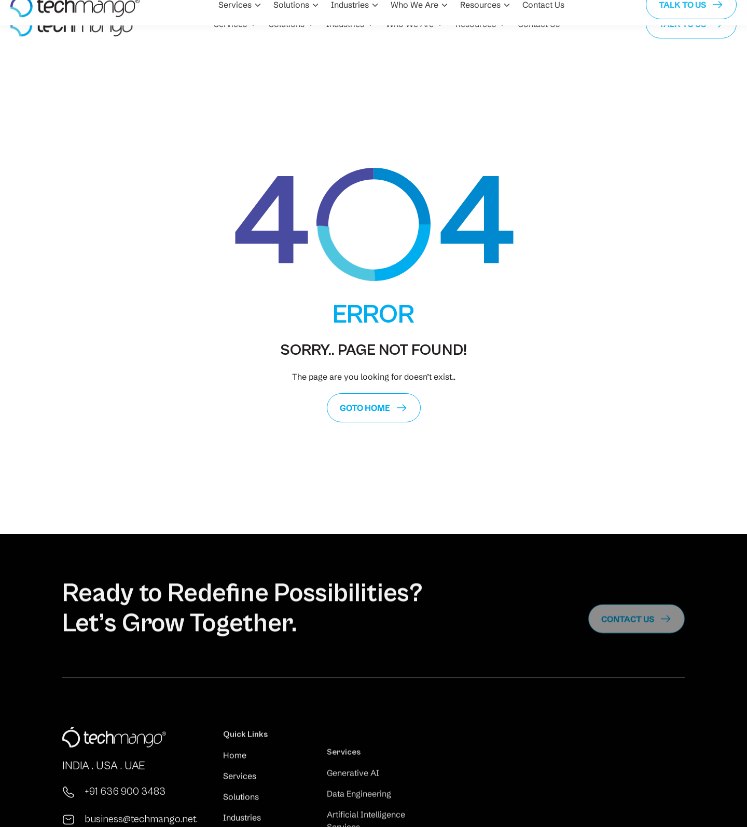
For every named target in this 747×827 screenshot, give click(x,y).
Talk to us (682, 24)
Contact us (627, 634)
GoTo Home (365, 408)
